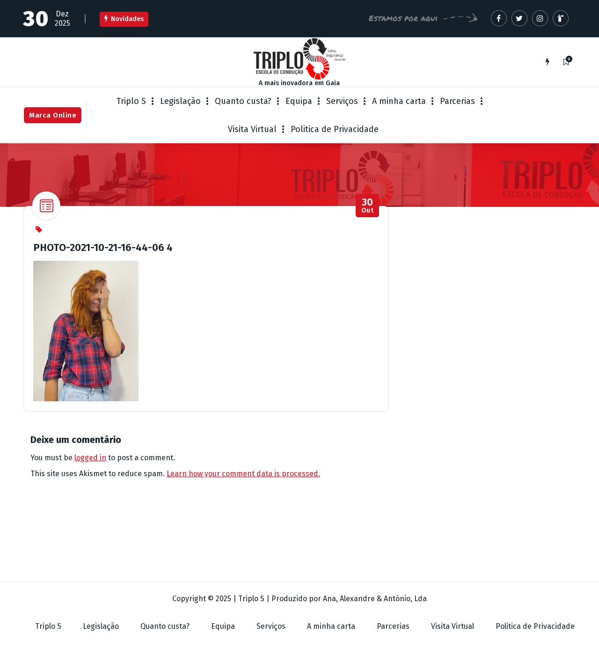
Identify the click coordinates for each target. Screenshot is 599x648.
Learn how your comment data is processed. (243, 473)
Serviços (342, 101)
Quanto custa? (243, 101)
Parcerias (457, 101)
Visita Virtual (252, 129)
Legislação (180, 101)
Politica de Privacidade (335, 129)
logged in (90, 457)
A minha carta (399, 101)
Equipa (298, 101)
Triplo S (131, 101)
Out (367, 205)
